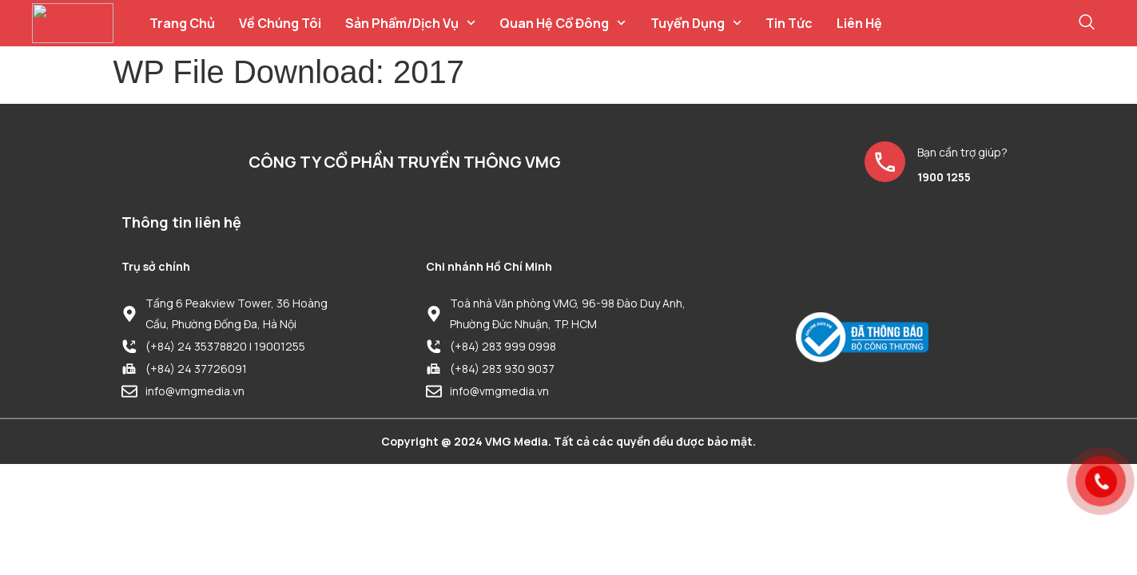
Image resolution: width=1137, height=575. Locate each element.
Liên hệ (859, 23)
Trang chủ (182, 23)
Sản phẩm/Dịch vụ (410, 22)
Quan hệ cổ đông (562, 22)
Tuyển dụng (695, 22)
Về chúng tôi (280, 23)
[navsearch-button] (1087, 23)
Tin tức (789, 23)
